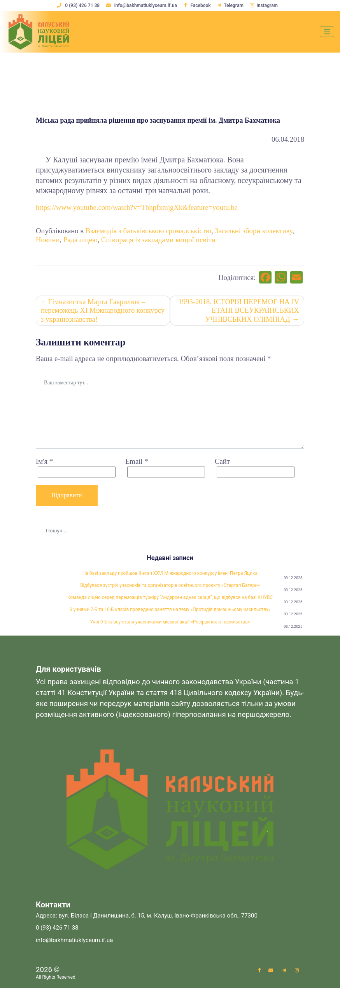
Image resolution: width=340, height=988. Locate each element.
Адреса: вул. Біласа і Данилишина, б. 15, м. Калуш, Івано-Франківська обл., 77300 (147, 915)
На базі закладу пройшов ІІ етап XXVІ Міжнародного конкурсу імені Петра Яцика (170, 573)
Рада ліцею (80, 240)
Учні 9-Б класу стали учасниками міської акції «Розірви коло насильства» (170, 622)
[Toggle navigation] (327, 31)
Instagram (264, 5)
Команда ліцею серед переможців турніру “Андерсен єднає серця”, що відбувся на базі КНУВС (170, 597)
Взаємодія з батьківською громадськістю (148, 231)
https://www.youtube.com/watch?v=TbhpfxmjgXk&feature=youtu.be (137, 207)
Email (136, 461)
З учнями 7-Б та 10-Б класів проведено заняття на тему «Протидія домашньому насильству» (170, 609)
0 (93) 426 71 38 (79, 5)
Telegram (230, 5)
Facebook (196, 5)
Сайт (222, 461)
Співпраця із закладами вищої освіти (158, 240)
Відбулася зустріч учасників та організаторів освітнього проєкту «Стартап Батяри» (170, 585)
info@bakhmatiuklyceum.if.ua (142, 5)
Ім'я (44, 461)
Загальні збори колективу (253, 231)
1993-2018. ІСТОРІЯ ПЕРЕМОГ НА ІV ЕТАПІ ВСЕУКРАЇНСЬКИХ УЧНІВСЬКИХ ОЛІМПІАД (239, 310)
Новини (48, 240)
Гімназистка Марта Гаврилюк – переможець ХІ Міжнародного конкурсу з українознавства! (103, 310)
